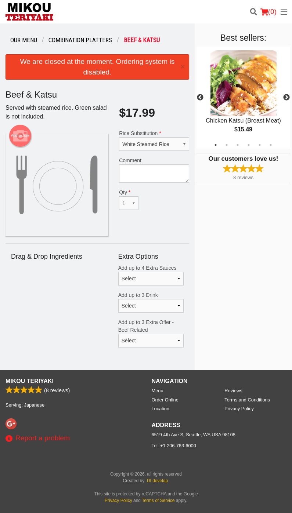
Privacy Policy (239, 408)
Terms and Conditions (247, 400)
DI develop (157, 480)
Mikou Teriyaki (30, 381)
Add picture (20, 136)
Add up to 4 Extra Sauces (151, 275)
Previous (200, 97)
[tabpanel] (243, 97)
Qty (128, 199)
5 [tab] (259, 145)
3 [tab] (237, 145)
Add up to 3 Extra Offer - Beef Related (151, 333)
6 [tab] (270, 145)
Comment (154, 170)
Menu (157, 390)
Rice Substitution (154, 140)
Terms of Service (158, 500)
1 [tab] (215, 145)
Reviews (233, 390)
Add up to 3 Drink (151, 302)
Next (286, 97)
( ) (268, 11)
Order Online (165, 400)
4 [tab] (248, 145)
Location (160, 408)
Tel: (174, 445)
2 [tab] (226, 145)
